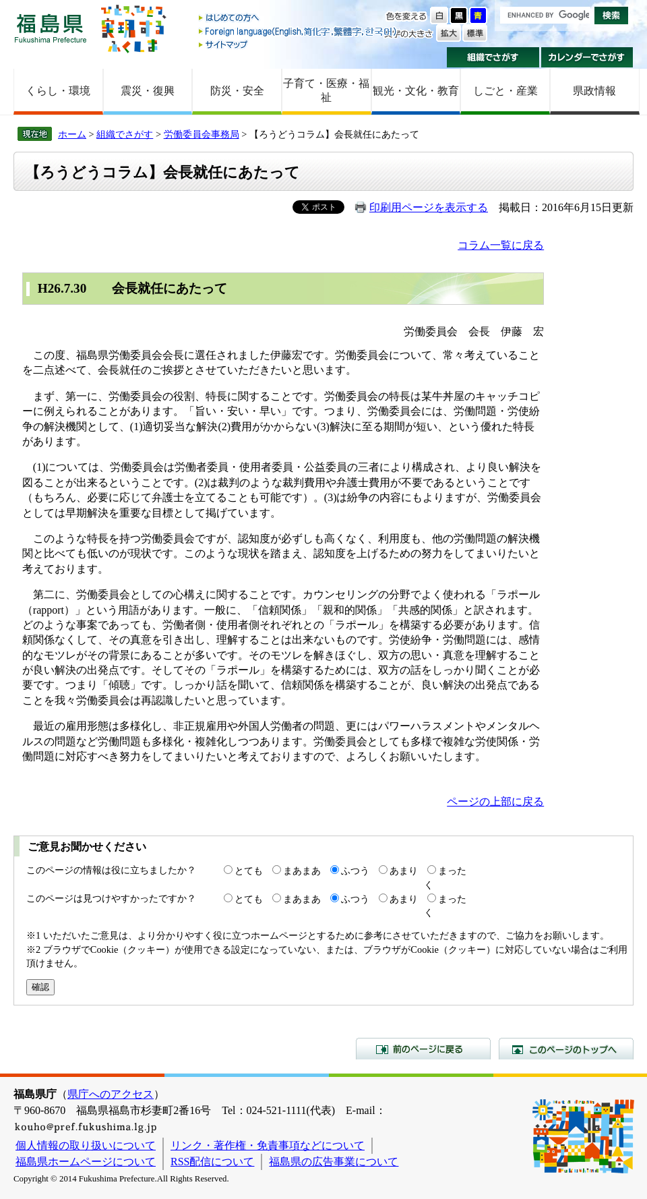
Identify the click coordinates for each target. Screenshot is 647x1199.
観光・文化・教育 (416, 90)
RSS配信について (212, 1161)
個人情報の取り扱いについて (86, 1145)
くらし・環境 (58, 90)
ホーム (72, 134)
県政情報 (594, 90)
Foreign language (298, 31)
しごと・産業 (505, 90)
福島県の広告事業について (333, 1161)
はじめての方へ (298, 18)
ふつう (355, 870)
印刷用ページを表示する (428, 207)
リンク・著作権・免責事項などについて (268, 1145)
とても (249, 870)
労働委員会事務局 (201, 134)
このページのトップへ (566, 1048)
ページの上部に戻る (495, 801)
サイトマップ (298, 44)
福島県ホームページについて (86, 1161)
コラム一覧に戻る (501, 245)
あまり (404, 870)
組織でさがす (493, 57)
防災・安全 (237, 90)
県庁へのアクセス (110, 1094)
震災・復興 (148, 90)
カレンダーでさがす (587, 57)
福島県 (50, 28)
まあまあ (302, 870)
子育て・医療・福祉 (326, 90)
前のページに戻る (423, 1048)
